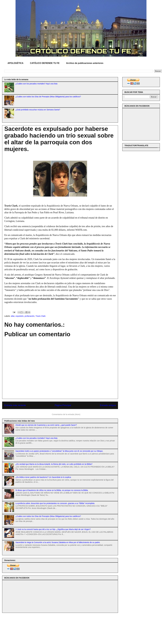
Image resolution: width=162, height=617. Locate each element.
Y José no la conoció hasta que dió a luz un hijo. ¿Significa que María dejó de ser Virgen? (53, 529)
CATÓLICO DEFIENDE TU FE (44, 63)
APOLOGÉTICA (15, 63)
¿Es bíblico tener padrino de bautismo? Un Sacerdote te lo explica (43, 477)
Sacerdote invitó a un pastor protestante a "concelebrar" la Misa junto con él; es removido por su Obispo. (59, 451)
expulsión (19, 316)
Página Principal (63, 405)
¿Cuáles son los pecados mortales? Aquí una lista (37, 84)
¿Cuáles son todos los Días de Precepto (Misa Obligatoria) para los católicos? (48, 97)
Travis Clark (40, 316)
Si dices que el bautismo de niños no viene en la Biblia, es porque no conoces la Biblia (52, 490)
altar (12, 316)
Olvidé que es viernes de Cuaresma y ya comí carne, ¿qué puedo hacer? (46, 425)
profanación (29, 316)
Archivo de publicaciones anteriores (84, 63)
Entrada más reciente (15, 405)
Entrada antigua (108, 405)
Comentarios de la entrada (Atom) (66, 414)
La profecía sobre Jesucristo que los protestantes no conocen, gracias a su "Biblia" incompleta (55, 503)
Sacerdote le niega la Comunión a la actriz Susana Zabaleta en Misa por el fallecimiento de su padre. (58, 542)
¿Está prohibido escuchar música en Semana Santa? (38, 110)
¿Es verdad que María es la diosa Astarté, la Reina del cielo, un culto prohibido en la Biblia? (54, 464)
